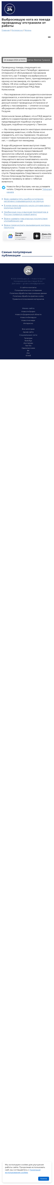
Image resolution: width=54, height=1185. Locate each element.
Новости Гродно (28, 311)
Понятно (43, 1179)
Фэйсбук (28, 341)
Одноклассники (28, 348)
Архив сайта (28, 332)
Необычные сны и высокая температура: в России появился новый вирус (26, 213)
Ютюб (28, 355)
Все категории (28, 329)
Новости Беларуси (28, 317)
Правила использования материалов (28, 299)
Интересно (17, 30)
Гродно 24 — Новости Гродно (28, 270)
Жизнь (28, 30)
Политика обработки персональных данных (28, 293)
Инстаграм (28, 343)
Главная (6, 30)
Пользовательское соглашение (28, 290)
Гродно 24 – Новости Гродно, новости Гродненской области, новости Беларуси (9, 9)
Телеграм (28, 338)
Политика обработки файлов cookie (28, 296)
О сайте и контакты (28, 287)
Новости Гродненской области (28, 314)
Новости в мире (28, 320)
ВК (28, 351)
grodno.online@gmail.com (34, 283)
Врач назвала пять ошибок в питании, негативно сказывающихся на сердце (24, 200)
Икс (28, 353)
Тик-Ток (28, 346)
